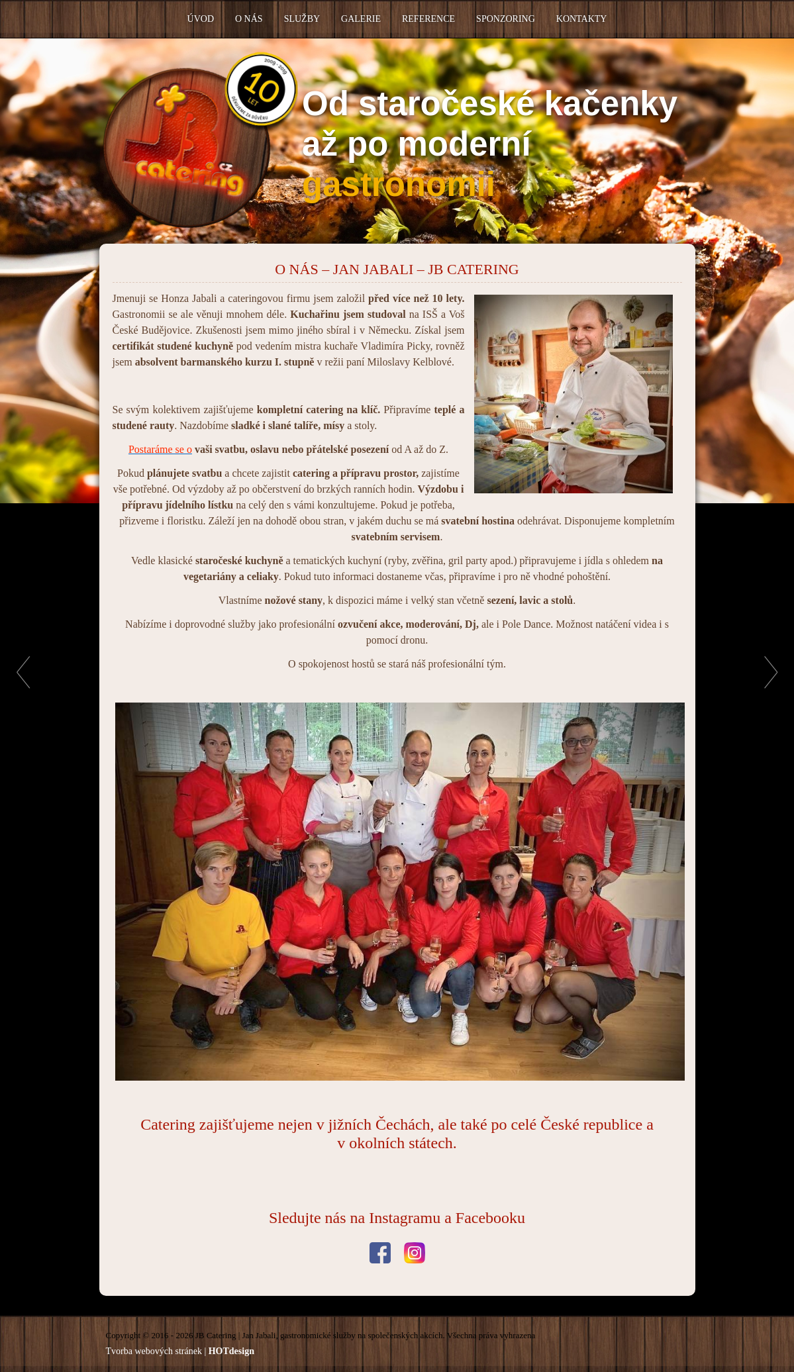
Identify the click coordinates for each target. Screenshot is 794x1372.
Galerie (361, 19)
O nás (249, 19)
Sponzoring (505, 19)
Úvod (200, 19)
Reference (428, 19)
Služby (302, 19)
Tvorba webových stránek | (180, 1351)
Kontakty (581, 19)
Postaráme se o (160, 449)
